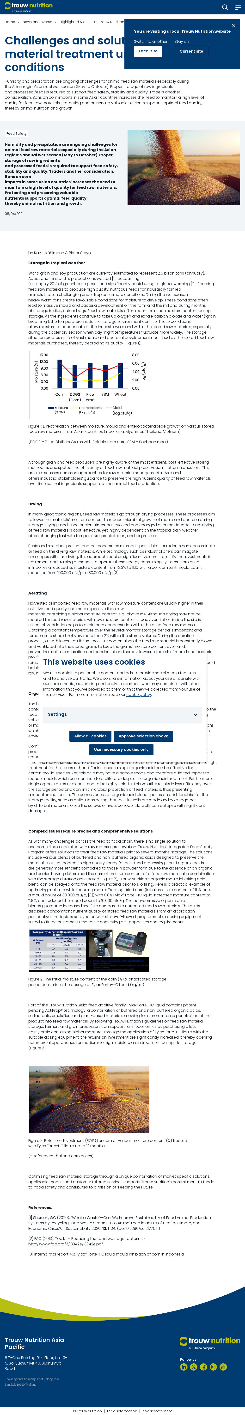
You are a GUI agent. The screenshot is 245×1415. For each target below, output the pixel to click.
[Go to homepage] (29, 7)
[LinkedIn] (184, 1367)
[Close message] (233, 25)
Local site (148, 51)
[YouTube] (223, 1367)
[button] (225, 7)
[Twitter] (193, 1367)
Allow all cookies (90, 736)
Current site (191, 51)
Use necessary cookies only (121, 749)
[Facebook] (203, 1367)
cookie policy (138, 694)
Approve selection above (143, 736)
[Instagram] (213, 1367)
